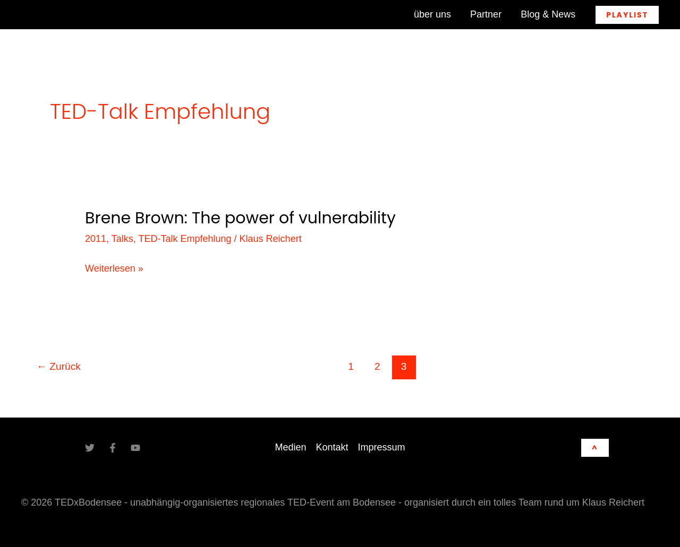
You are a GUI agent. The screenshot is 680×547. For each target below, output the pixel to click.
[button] (627, 15)
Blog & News (548, 14)
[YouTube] (135, 448)
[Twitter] (90, 448)
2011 (95, 238)
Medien (290, 447)
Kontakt (332, 447)
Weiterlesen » (114, 268)
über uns (432, 14)
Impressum (381, 447)
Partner (486, 14)
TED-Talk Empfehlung (184, 238)
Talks (122, 238)
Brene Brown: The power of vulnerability (240, 218)
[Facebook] (112, 448)
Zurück (59, 366)
